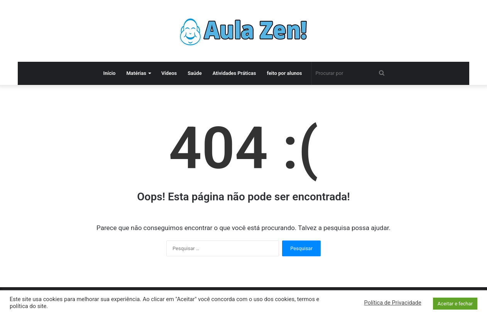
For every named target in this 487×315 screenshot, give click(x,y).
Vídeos (169, 73)
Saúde (195, 73)
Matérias (136, 73)
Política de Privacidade (392, 302)
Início (109, 73)
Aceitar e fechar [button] (455, 304)
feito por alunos (284, 73)
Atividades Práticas (234, 73)
